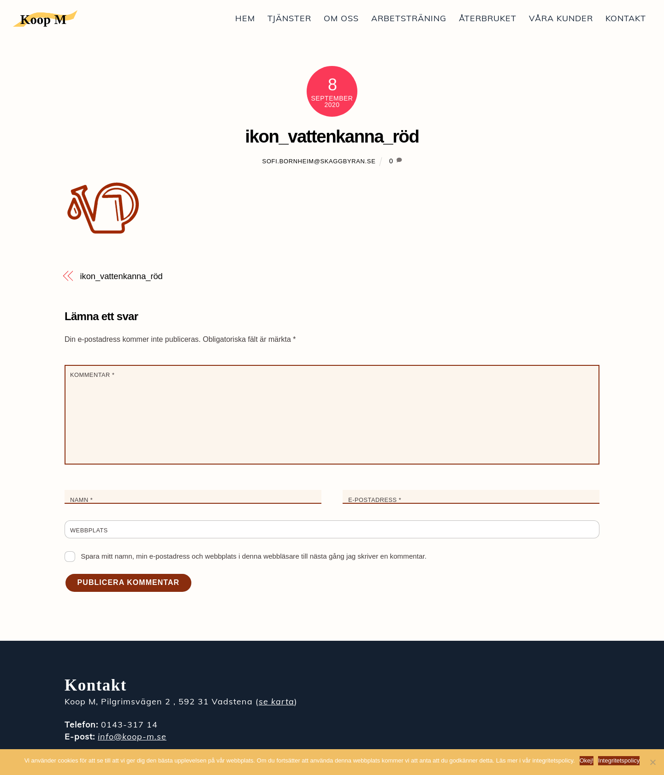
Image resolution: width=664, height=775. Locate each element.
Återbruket (487, 18)
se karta (276, 701)
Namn (81, 499)
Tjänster (289, 18)
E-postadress (374, 499)
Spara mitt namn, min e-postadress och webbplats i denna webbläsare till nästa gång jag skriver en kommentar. (254, 556)
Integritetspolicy (619, 760)
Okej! (586, 760)
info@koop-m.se (132, 736)
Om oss (341, 18)
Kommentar (92, 374)
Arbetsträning (408, 18)
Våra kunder (561, 18)
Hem (245, 18)
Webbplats (89, 530)
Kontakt (625, 18)
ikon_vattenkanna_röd (332, 136)
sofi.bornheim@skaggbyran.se (319, 161)
